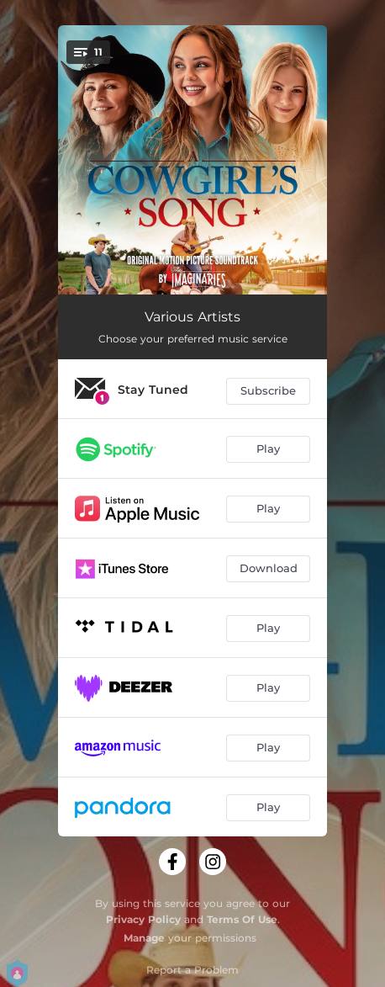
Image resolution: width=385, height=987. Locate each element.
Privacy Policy (143, 919)
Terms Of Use (242, 919)
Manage (144, 937)
